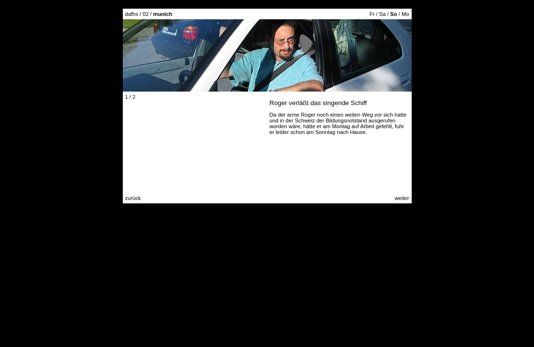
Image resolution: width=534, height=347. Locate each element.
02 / (157, 14)
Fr (372, 14)
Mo (405, 14)
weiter (402, 198)
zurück (133, 198)
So (393, 14)
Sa (382, 14)
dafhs (131, 14)
